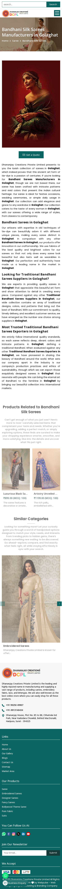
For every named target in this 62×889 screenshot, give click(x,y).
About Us (6, 749)
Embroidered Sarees (16, 647)
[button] (59, 603)
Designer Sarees (10, 797)
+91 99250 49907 (14, 705)
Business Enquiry (14, 883)
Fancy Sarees (8, 802)
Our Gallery (7, 753)
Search (53, 4)
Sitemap (6, 766)
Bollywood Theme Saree (14, 806)
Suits (4, 815)
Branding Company (47, 885)
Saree (15, 40)
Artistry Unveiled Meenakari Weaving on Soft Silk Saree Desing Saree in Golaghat (46, 495)
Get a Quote (31, 154)
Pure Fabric (7, 811)
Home (5, 40)
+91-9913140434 (14, 710)
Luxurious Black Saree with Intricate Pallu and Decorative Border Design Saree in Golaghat (15, 495)
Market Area (8, 771)
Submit (53, 852)
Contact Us (7, 762)
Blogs (5, 757)
